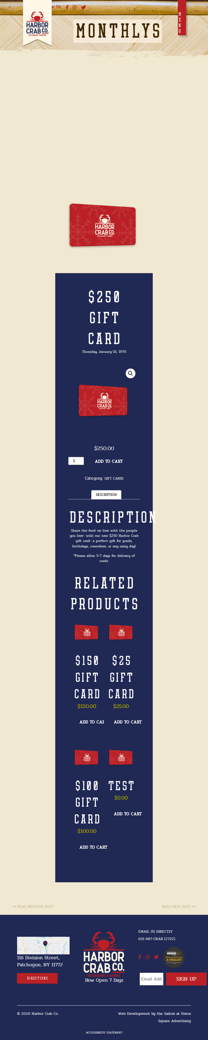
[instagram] (75, 7)
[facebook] (67, 7)
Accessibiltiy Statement (104, 1032)
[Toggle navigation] (182, 17)
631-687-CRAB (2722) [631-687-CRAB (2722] (156, 939)
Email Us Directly (155, 931)
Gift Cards (114, 478)
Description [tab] (106, 495)
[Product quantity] (76, 461)
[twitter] (83, 7)
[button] (130, 373)
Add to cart (109, 461)
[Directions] (37, 978)
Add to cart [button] (93, 722)
